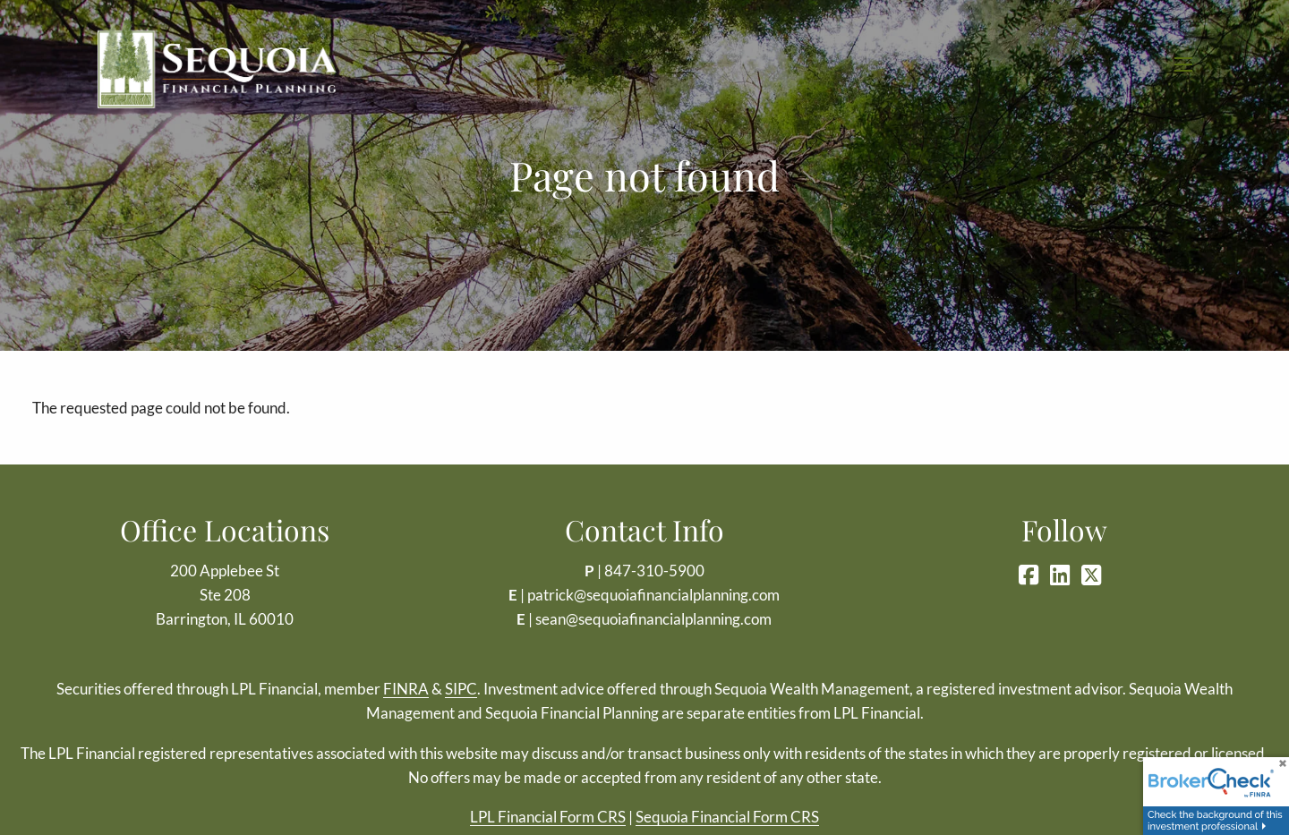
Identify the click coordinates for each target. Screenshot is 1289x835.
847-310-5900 (654, 570)
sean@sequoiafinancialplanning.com (653, 618)
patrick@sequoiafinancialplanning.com (653, 594)
